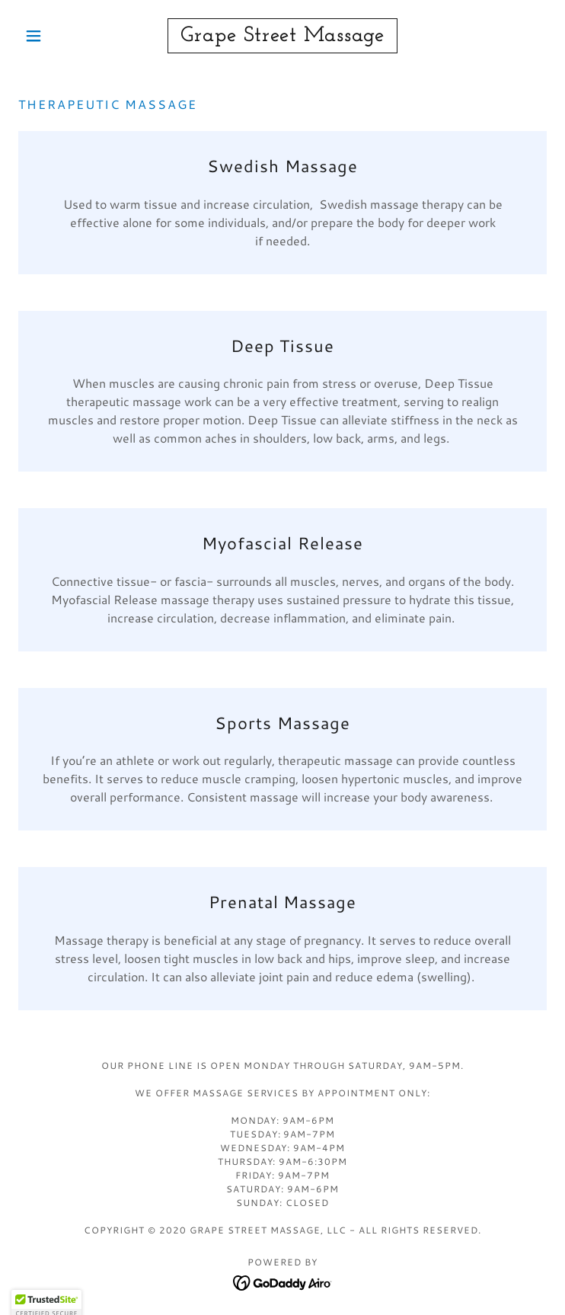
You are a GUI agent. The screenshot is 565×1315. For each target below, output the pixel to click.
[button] (57, 36)
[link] (282, 35)
